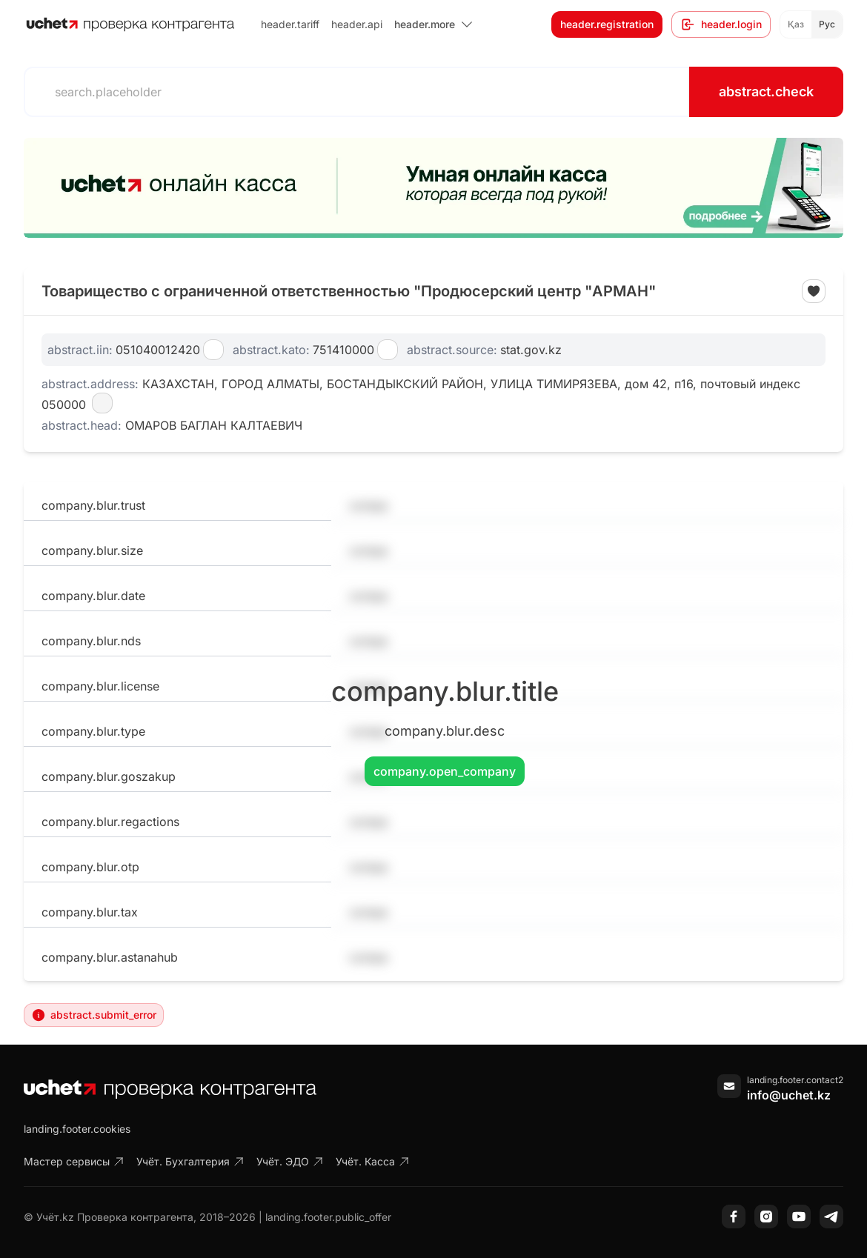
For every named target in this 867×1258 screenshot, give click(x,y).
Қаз (796, 24)
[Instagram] (766, 1216)
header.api (356, 24)
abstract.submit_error (93, 1015)
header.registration (607, 24)
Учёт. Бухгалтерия (190, 1161)
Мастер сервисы (74, 1161)
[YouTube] (799, 1216)
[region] (433, 188)
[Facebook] (733, 1216)
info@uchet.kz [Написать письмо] (789, 1095)
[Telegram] (831, 1216)
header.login (721, 24)
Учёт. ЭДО (290, 1161)
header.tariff (290, 24)
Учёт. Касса (373, 1161)
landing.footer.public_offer (328, 1217)
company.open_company (444, 771)
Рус (827, 24)
